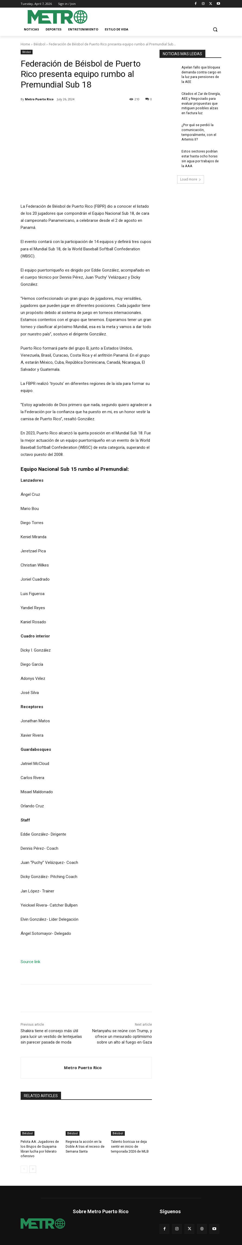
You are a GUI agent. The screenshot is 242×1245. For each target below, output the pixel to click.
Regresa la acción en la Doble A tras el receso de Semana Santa (84, 1146)
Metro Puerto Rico (39, 99)
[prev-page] (24, 1168)
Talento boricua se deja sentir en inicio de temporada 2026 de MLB (129, 1146)
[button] (215, 29)
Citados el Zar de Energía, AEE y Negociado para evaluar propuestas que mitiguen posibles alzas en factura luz (201, 102)
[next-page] (32, 1168)
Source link (30, 961)
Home (25, 44)
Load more (190, 174)
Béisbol (39, 44)
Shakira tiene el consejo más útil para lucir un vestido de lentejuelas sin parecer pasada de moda (51, 1036)
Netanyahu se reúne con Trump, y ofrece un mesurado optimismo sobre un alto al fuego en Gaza (122, 1036)
